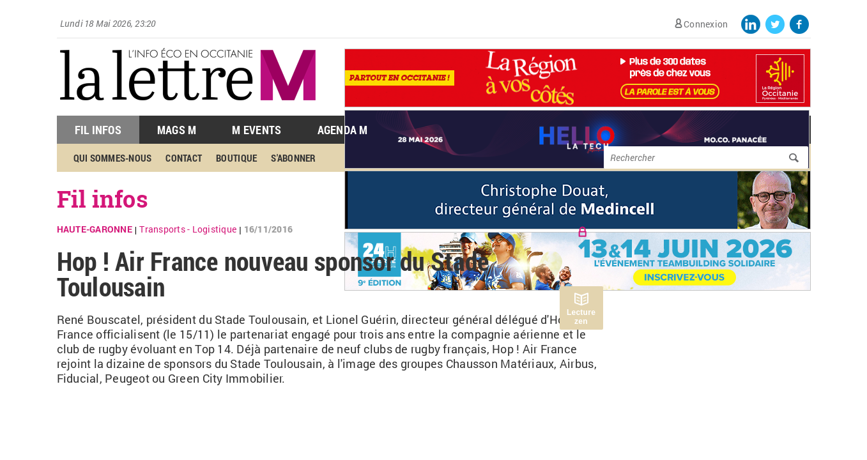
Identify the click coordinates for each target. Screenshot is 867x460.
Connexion (706, 24)
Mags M (177, 129)
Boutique (236, 157)
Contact (183, 157)
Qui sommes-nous (112, 157)
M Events (256, 129)
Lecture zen (581, 317)
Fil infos (102, 198)
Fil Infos (98, 129)
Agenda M (343, 129)
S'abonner (293, 157)
